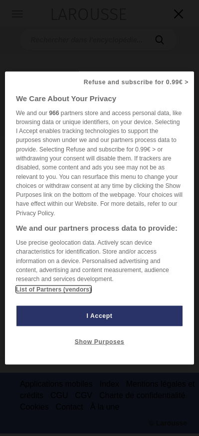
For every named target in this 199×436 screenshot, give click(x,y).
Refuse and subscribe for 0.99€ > (136, 81)
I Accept (100, 315)
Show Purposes (99, 341)
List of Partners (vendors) (53, 289)
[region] (99, 218)
